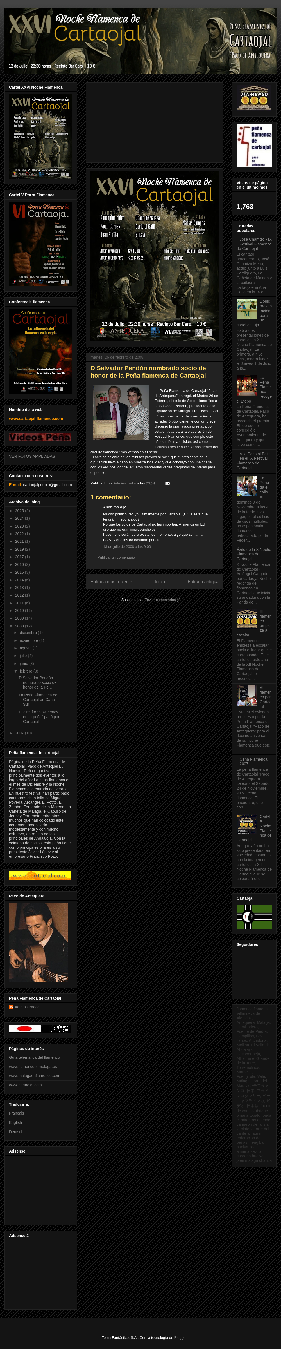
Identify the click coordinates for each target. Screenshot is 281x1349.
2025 (20, 510)
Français (16, 1113)
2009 (20, 618)
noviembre (29, 640)
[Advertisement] (40, 1189)
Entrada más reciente (111, 581)
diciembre (29, 632)
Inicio (160, 581)
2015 (20, 572)
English (15, 1122)
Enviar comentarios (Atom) (166, 600)
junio (24, 663)
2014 (20, 580)
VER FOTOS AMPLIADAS (32, 456)
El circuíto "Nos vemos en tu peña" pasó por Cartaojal (39, 717)
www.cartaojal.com (25, 1085)
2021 (20, 541)
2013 (20, 587)
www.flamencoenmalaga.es (33, 1066)
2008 (20, 626)
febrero (26, 671)
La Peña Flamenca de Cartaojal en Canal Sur (38, 700)
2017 (20, 557)
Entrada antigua (203, 581)
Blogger (180, 1337)
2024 (20, 518)
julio (24, 655)
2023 (20, 526)
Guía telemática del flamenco (34, 1057)
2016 (20, 564)
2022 (20, 533)
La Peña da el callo (264, 485)
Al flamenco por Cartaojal (266, 697)
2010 (20, 610)
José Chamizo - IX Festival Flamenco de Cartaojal (254, 244)
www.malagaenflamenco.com (34, 1075)
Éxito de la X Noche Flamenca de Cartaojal (254, 554)
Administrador (27, 1007)
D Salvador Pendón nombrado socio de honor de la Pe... (37, 683)
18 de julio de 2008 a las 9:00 (127, 546)
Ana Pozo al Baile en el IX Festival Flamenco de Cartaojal (254, 461)
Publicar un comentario (116, 557)
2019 (20, 549)
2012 (20, 595)
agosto (26, 648)
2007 (20, 733)
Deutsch (16, 1131)
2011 (20, 603)
